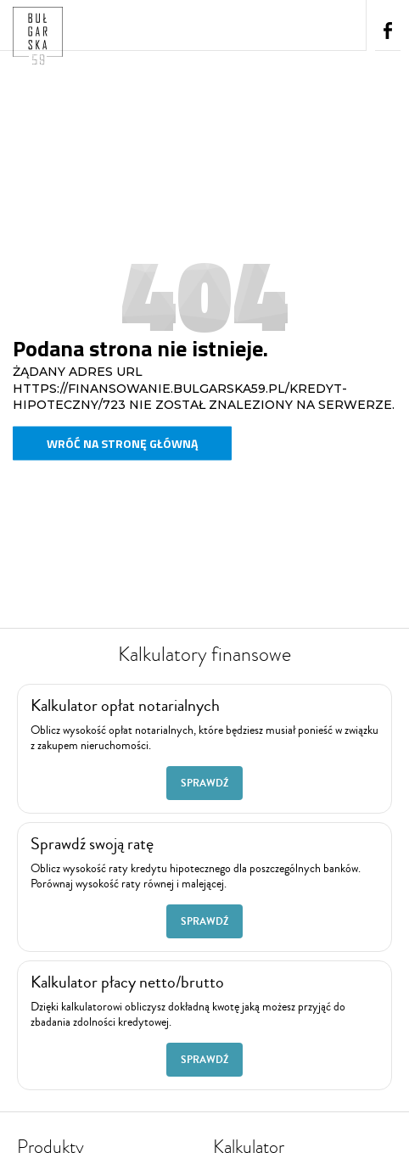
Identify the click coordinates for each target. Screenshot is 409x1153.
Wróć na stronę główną (122, 443)
